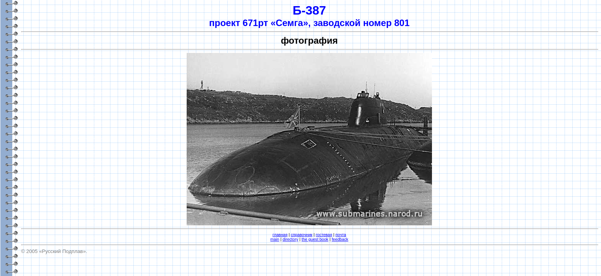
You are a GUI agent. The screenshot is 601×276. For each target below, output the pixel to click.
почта (340, 234)
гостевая (324, 234)
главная (280, 234)
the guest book (315, 239)
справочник (301, 234)
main (274, 239)
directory (290, 239)
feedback (340, 239)
